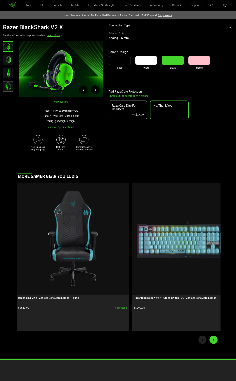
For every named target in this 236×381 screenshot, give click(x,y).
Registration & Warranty (85, 329)
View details (47, 232)
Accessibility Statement (85, 357)
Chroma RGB (46, 329)
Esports (44, 340)
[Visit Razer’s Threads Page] (142, 337)
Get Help (77, 324)
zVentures (111, 340)
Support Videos (81, 346)
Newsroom (111, 335)
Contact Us (111, 346)
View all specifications (61, 127)
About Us (111, 324)
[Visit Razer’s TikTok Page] (142, 355)
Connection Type (170, 25)
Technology (46, 324)
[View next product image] (95, 89)
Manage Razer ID (81, 340)
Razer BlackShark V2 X (33, 27)
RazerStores (13, 324)
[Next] (213, 264)
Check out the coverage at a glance (128, 95)
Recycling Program (82, 352)
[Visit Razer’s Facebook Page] (142, 325)
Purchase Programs (17, 340)
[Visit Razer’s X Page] (142, 343)
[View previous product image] (83, 89)
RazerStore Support (83, 335)
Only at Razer (13, 357)
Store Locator (14, 335)
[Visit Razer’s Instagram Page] (142, 331)
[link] (12, 5)
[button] (8, 46)
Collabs (44, 346)
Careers (110, 329)
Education (12, 352)
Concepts (45, 335)
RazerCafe (12, 329)
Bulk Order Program (17, 346)
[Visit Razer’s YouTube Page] (142, 349)
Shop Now (165, 15)
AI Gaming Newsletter (117, 352)
